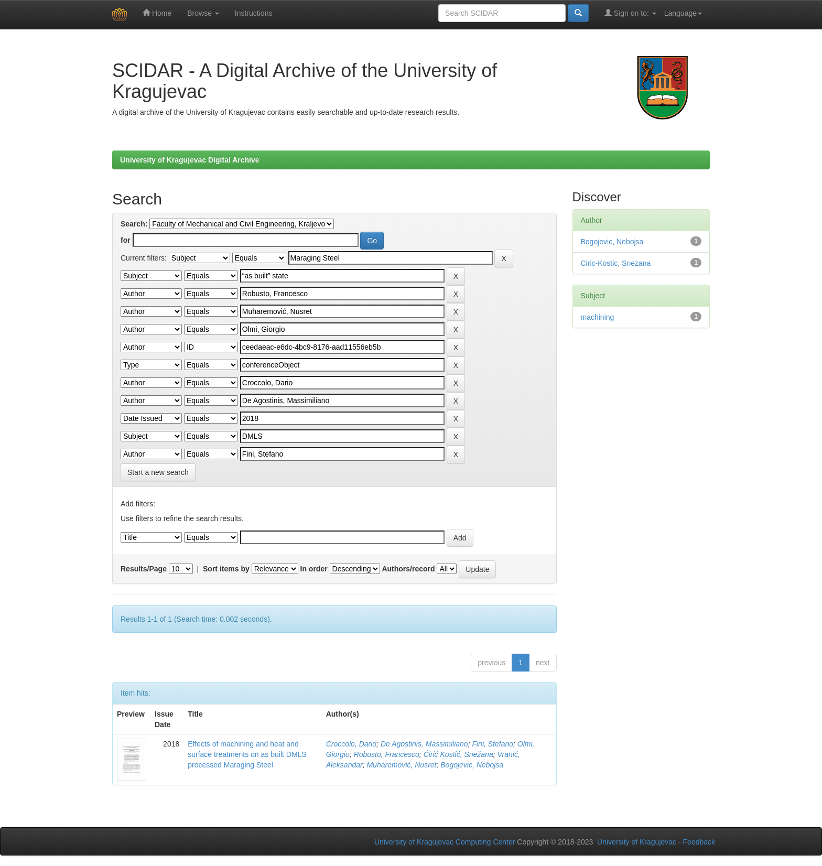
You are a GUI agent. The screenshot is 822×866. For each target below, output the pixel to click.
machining (597, 317)
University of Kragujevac (636, 842)
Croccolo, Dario (351, 744)
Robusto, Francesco (386, 754)
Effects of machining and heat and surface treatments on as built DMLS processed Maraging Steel (247, 754)
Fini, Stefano (492, 744)
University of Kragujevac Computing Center (444, 842)
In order (314, 569)
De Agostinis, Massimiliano (424, 744)
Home (157, 12)
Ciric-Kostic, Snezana (616, 263)
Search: (134, 224)
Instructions (254, 13)
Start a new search (158, 472)
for (126, 240)
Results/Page (144, 569)
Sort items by (226, 569)
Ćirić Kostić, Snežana (458, 754)
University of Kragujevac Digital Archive (189, 160)
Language (683, 13)
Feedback (699, 842)
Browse (203, 13)
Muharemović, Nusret (401, 765)
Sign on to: (630, 12)
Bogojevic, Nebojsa (471, 765)
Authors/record (408, 569)
